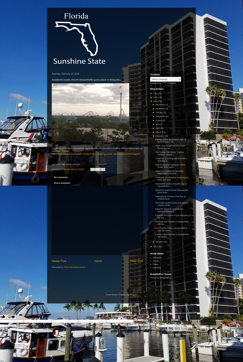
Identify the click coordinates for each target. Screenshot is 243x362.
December (161, 104)
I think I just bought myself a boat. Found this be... (170, 147)
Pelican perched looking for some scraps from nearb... (170, 166)
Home (98, 261)
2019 (155, 101)
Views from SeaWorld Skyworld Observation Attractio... (169, 172)
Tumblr (156, 261)
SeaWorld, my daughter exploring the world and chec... (171, 178)
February (160, 136)
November (161, 108)
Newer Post (59, 261)
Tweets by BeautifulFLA (160, 277)
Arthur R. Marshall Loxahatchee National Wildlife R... (169, 210)
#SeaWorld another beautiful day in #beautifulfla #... (171, 185)
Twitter (156, 264)
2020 (155, 97)
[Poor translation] (11, 317)
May (158, 124)
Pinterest (157, 268)
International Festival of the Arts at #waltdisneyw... (170, 197)
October (159, 112)
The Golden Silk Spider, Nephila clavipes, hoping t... (169, 153)
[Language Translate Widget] (165, 79)
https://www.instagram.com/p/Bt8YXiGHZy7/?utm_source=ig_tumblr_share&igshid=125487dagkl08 (96, 154)
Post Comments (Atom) (74, 267)
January (159, 242)
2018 (155, 246)
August (159, 120)
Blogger (133, 294)
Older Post (136, 261)
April (158, 128)
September (161, 116)
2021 (155, 93)
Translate (168, 83)
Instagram (157, 257)
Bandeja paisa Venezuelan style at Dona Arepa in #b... (170, 140)
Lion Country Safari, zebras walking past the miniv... (171, 229)
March (159, 132)
